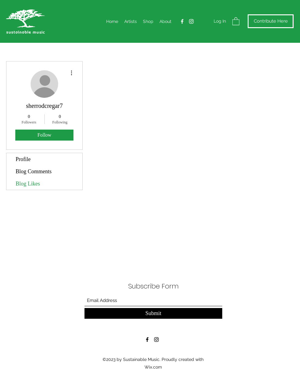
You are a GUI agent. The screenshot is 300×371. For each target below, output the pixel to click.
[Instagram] (191, 21)
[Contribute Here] (271, 21)
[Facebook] (182, 21)
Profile (23, 159)
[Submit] (153, 313)
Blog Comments (34, 171)
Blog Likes (28, 184)
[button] (235, 21)
